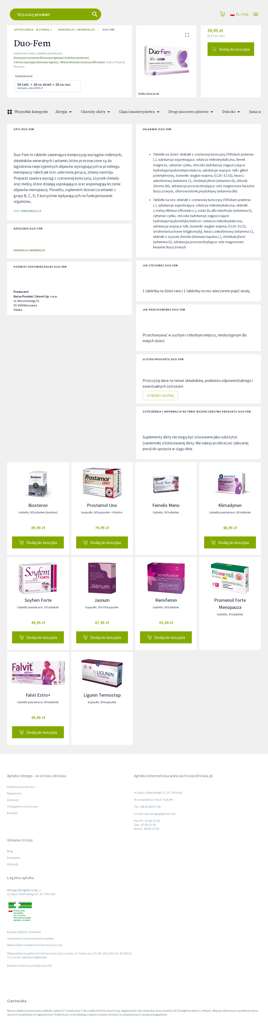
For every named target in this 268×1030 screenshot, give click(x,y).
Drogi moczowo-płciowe (191, 112)
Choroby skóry (96, 112)
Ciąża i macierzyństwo (140, 112)
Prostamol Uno (102, 505)
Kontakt (12, 813)
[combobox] (97, 14)
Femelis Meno (166, 505)
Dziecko (232, 112)
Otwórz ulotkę (160, 395)
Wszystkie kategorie (28, 112)
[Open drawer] (255, 14)
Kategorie (13, 858)
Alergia (64, 112)
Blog (10, 851)
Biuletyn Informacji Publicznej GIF (29, 966)
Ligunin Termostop (102, 695)
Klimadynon (230, 505)
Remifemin (166, 600)
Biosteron (38, 505)
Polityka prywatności (21, 787)
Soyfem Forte (38, 600)
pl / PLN (239, 14)
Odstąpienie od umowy (22, 806)
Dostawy (13, 800)
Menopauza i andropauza (76, 29)
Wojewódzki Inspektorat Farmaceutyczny (35, 945)
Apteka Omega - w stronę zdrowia (31, 29)
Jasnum (102, 600)
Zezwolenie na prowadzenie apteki (30, 938)
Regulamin (14, 793)
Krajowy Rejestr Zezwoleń (24, 932)
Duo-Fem (108, 29)
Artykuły (12, 864)
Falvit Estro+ (38, 695)
